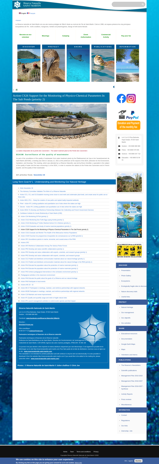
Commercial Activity (106, 36)
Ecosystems (125, 281)
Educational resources (129, 334)
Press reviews (126, 399)
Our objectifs (125, 318)
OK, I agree (128, 461)
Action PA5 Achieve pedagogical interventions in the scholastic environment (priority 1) (49, 272)
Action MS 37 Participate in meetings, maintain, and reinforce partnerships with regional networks (53, 288)
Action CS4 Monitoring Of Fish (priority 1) (34, 216)
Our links (124, 426)
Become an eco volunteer (25, 36)
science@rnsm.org (36, 331)
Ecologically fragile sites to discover (134, 286)
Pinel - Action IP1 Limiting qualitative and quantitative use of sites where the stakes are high (50, 203)
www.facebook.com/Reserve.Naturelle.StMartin (43, 318)
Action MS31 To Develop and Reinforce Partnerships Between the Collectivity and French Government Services (57, 210)
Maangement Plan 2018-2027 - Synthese (132, 387)
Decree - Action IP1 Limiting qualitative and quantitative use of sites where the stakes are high (51, 207)
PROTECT (53, 47)
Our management (127, 312)
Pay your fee (126, 36)
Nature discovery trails (129, 291)
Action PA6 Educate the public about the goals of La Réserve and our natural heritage (49, 278)
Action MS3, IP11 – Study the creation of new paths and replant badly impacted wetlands (49, 200)
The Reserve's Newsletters (130, 365)
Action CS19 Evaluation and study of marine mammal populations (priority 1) (46, 226)
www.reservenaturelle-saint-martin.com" (45, 358)
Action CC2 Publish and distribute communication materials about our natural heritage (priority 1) (53, 259)
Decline (138, 461)
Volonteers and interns (129, 355)
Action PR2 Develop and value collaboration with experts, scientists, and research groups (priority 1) (54, 252)
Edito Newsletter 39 (26, 188)
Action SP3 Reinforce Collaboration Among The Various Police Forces (44, 246)
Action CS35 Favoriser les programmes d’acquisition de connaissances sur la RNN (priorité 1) (52, 236)
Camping (65, 36)
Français (31, 13)
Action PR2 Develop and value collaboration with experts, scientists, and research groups (50, 255)
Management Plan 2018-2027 (131, 381)
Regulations (125, 420)
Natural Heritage (127, 307)
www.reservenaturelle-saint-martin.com (38, 351)
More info (78, 463)
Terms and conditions (84, 452)
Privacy (96, 452)
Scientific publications (129, 370)
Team (72, 452)
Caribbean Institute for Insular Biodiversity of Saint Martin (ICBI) (41, 213)
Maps (123, 349)
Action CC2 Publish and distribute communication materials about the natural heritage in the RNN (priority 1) (56, 262)
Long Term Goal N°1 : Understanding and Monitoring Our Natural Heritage (49, 182)
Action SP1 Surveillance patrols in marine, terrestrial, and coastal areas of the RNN (48, 239)
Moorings (45, 36)
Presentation (125, 270)
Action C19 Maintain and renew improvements (36, 294)
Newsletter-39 (39, 175)
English (22, 13)
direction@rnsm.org (26, 324)
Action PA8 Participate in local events (33, 281)
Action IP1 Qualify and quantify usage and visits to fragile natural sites (44, 298)
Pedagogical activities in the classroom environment (38, 275)
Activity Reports (126, 394)
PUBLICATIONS (103, 47)
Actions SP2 (25, 242)
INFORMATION (127, 47)
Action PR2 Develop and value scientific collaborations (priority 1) (42, 249)
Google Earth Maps (128, 344)
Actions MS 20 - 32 (27, 285)
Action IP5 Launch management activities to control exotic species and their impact (48, 301)
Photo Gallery (126, 276)
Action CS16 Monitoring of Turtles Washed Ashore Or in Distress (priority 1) (46, 223)
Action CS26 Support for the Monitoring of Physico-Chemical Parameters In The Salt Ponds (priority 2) (54, 229)
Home (17, 90)
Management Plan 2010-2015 (131, 376)
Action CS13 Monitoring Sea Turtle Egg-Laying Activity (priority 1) (42, 220)
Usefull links (125, 297)
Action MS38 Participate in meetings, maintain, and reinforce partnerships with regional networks (53, 291)
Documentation (126, 339)
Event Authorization (86, 36)
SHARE (78, 47)
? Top (152, 438)
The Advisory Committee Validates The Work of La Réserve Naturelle (43, 191)
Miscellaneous (126, 405)
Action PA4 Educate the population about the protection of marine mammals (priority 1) (49, 265)
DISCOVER (29, 47)
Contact (124, 415)
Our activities (126, 323)
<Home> (18, 20)
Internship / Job (126, 431)
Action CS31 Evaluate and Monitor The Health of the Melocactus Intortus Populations (49, 233)
